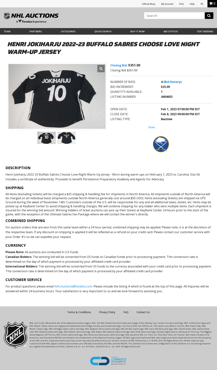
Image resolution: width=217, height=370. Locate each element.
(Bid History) (172, 82)
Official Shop (148, 4)
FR (202, 4)
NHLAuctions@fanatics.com (73, 286)
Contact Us (143, 312)
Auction (166, 119)
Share (151, 127)
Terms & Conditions (79, 312)
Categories (68, 31)
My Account (167, 4)
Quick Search (102, 31)
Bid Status (171, 31)
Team (7, 31)
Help (192, 4)
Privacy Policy (107, 312)
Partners (36, 31)
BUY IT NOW (137, 31)
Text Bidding (205, 31)
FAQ (181, 4)
